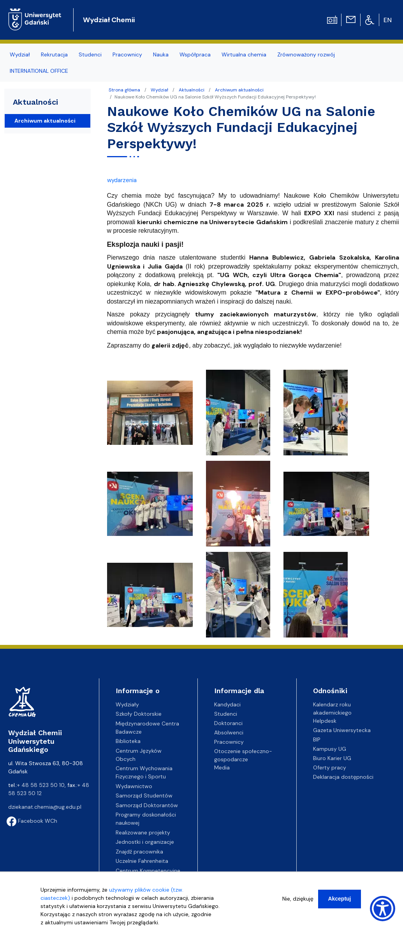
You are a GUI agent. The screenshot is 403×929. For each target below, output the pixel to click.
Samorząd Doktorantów (147, 805)
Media (222, 767)
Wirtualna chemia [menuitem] (244, 54)
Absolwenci (228, 732)
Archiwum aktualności (239, 90)
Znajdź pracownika (139, 851)
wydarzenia (122, 180)
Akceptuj (339, 899)
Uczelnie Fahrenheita (142, 860)
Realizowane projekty (143, 832)
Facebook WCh (32, 820)
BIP (316, 739)
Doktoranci (228, 723)
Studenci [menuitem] (90, 54)
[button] (150, 415)
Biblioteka (128, 741)
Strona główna (124, 90)
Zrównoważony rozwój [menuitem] (306, 54)
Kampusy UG (329, 748)
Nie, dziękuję (297, 898)
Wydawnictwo (134, 786)
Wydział (159, 90)
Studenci (225, 713)
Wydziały (127, 704)
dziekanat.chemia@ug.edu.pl (44, 806)
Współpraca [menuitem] (195, 54)
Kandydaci (227, 704)
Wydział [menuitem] (20, 54)
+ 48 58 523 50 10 (41, 785)
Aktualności (191, 90)
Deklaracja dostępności (343, 776)
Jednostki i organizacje (145, 841)
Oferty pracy (329, 767)
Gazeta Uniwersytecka (342, 730)
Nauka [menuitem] (161, 54)
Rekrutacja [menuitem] (54, 54)
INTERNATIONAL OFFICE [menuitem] (39, 70)
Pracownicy (229, 741)
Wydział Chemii (109, 20)
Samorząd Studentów (144, 795)
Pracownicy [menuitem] (127, 54)
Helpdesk (324, 720)
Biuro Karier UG (332, 758)
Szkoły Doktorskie (139, 713)
